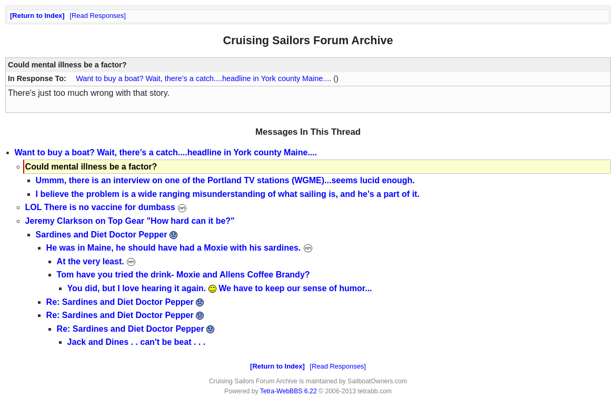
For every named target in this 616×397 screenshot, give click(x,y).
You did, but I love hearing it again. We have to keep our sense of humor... (219, 288)
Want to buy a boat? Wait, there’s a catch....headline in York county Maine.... (203, 78)
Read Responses (98, 15)
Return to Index (37, 15)
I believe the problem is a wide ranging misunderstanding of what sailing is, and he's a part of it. (228, 194)
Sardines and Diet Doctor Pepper (106, 234)
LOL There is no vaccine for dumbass (106, 207)
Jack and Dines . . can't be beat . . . (136, 342)
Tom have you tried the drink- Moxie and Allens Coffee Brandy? (183, 274)
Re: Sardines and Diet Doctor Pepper (125, 301)
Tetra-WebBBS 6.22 (288, 391)
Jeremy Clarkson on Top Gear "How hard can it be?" (130, 220)
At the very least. (96, 261)
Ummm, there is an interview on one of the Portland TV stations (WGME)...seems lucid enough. (225, 180)
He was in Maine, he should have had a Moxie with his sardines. (179, 247)
